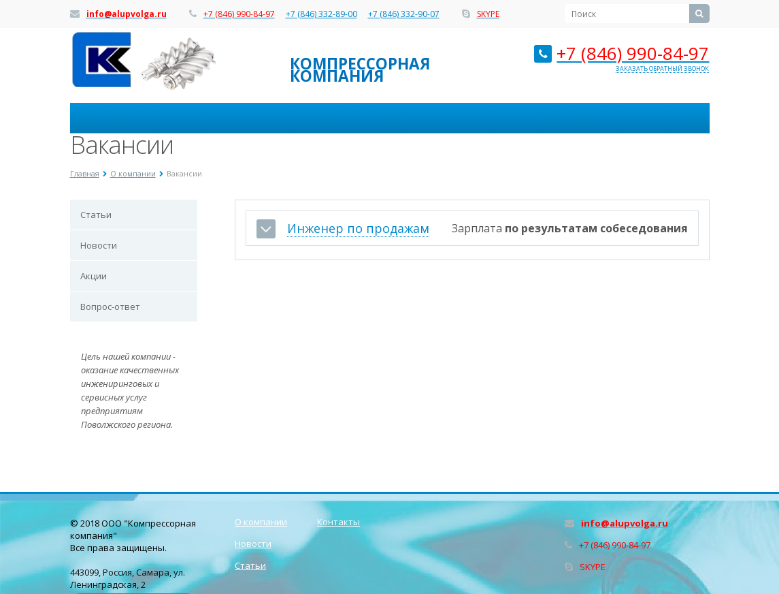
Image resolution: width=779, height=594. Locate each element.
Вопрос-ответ (110, 306)
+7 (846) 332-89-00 (321, 14)
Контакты (338, 522)
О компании (261, 522)
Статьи (96, 214)
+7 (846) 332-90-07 (404, 14)
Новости (98, 245)
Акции (93, 276)
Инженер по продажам (358, 228)
